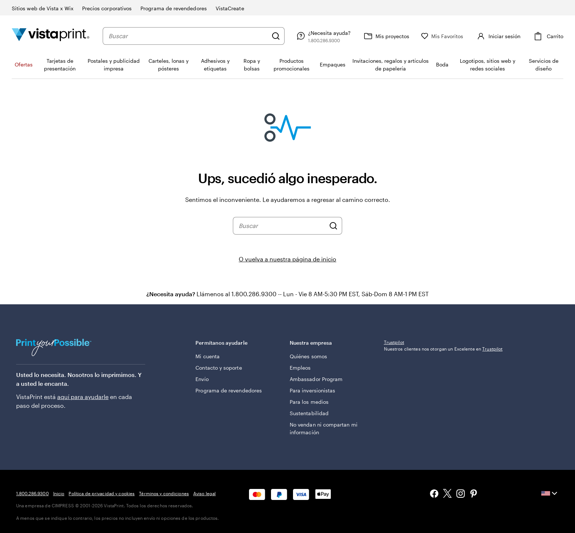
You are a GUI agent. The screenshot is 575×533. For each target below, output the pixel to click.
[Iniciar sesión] (497, 36)
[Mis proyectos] (385, 36)
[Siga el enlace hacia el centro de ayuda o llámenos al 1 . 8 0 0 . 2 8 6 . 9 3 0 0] (323, 36)
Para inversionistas (312, 390)
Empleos (300, 368)
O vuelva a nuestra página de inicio (287, 258)
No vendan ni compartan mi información (324, 428)
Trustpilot (394, 342)
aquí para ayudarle (83, 396)
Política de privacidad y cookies (102, 493)
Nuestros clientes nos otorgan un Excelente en (443, 348)
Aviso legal (204, 493)
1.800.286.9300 (32, 493)
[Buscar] (275, 36)
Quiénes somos (308, 356)
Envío (201, 379)
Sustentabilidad (309, 413)
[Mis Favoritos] (442, 36)
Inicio (59, 493)
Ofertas (24, 64)
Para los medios (309, 402)
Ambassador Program (316, 379)
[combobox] (188, 36)
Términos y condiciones (164, 493)
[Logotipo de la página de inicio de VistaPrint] (50, 35)
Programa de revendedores (228, 390)
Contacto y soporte (218, 368)
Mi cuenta (207, 356)
